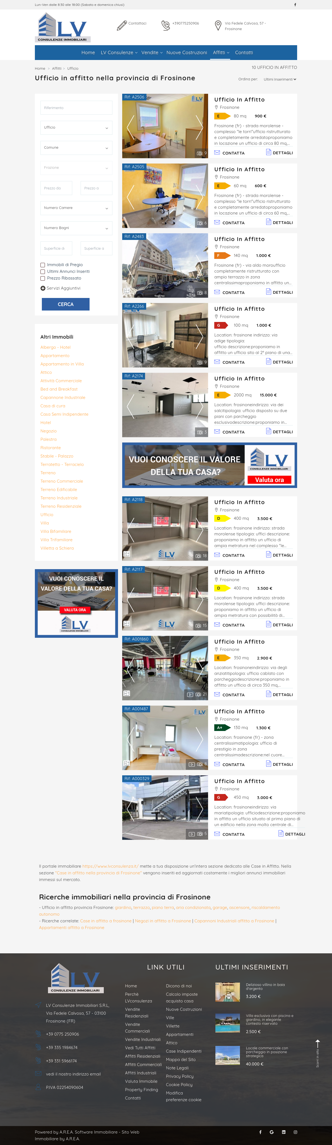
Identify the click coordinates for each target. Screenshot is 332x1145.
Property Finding (141, 1089)
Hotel (45, 422)
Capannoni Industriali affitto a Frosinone (234, 920)
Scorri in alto (318, 1053)
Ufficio (46, 514)
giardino (123, 907)
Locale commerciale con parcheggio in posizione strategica (267, 1052)
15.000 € (268, 395)
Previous (130, 127)
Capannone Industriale (62, 397)
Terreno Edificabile (58, 489)
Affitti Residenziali (142, 1056)
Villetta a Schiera (57, 548)
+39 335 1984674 (62, 1047)
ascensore (239, 907)
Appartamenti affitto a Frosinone (71, 927)
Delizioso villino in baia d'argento (265, 986)
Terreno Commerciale (61, 481)
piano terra (163, 907)
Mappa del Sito (181, 1059)
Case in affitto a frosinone (106, 920)
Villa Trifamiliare (56, 539)
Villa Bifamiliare (55, 531)
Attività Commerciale (61, 380)
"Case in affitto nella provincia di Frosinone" (98, 872)
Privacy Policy (180, 1076)
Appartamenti (179, 1034)
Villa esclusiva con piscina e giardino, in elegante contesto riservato (270, 1019)
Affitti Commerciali (143, 1064)
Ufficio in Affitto (239, 99)
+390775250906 (185, 23)
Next (199, 127)
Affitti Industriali (140, 1073)
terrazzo (141, 907)
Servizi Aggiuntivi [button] (60, 288)
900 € (260, 116)
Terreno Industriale (59, 498)
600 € (260, 185)
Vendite (152, 52)
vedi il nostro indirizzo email (73, 1074)
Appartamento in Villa (62, 364)
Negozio (48, 431)
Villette (173, 1026)
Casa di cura (52, 405)
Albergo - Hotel (55, 347)
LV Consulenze (119, 52)
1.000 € (263, 255)
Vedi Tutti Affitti (140, 1047)
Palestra (48, 439)
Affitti (221, 52)
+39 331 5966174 (61, 1061)
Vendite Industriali (143, 1039)
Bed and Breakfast (59, 389)
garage (220, 907)
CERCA (66, 304)
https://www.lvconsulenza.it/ (111, 866)
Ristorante (50, 447)
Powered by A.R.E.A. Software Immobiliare (76, 1132)
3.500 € (264, 518)
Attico (46, 372)
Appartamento (54, 355)
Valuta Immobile (141, 1081)
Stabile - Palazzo (56, 456)
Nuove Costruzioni (187, 52)
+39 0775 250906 (62, 1034)
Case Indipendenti (183, 1051)
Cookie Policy (179, 1084)
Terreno (48, 472)
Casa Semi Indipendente (64, 414)
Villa (44, 523)
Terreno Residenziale (60, 506)
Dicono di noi (179, 985)
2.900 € (264, 658)
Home (88, 52)
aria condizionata (193, 907)
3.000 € (264, 797)
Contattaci (137, 23)
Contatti (244, 52)
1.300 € (263, 727)
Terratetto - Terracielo (62, 464)
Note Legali (177, 1068)
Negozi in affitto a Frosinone (163, 920)
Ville (170, 1017)
